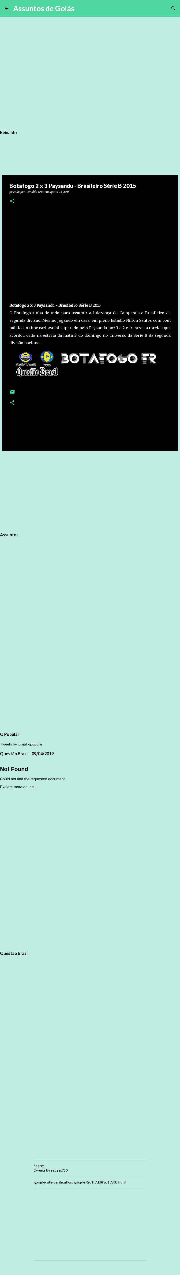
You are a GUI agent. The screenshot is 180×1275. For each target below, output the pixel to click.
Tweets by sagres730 (51, 1170)
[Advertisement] (90, 490)
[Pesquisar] (81, 8)
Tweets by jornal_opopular (21, 744)
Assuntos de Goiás (43, 8)
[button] (12, 201)
